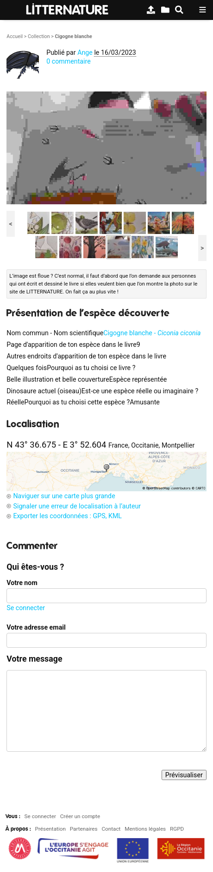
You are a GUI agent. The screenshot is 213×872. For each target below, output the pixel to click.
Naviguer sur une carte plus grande (64, 496)
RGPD (177, 829)
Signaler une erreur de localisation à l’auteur (77, 506)
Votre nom (21, 582)
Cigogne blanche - (151, 333)
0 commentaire (68, 61)
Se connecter (25, 608)
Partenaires (84, 829)
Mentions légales (145, 829)
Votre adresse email (36, 627)
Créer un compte (80, 816)
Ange (85, 52)
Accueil (14, 36)
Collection (39, 36)
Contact (110, 829)
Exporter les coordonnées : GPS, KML (67, 516)
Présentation (50, 829)
